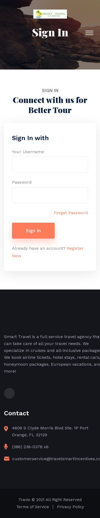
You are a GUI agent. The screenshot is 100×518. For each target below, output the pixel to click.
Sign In (33, 230)
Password (22, 182)
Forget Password (71, 212)
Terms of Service (32, 506)
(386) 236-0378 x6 (30, 446)
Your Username (28, 151)
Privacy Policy (70, 506)
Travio (24, 499)
